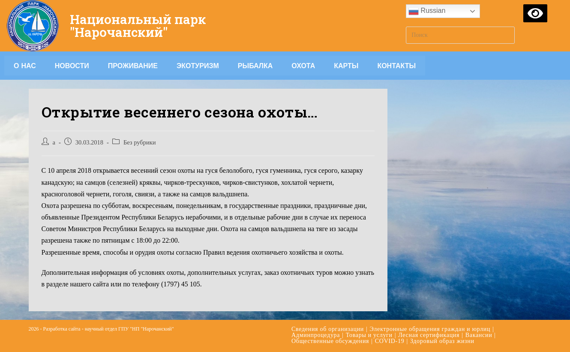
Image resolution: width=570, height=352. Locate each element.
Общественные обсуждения (330, 341)
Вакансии (478, 335)
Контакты (396, 65)
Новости (72, 65)
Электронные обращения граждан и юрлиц (430, 329)
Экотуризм (198, 65)
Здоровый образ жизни (442, 341)
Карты (346, 65)
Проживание (133, 65)
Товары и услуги (369, 335)
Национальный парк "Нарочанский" (138, 25)
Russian (426, 11)
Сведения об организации (327, 329)
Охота (303, 65)
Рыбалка (255, 65)
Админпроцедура (315, 335)
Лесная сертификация (428, 335)
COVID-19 (390, 341)
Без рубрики (139, 142)
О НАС (25, 65)
